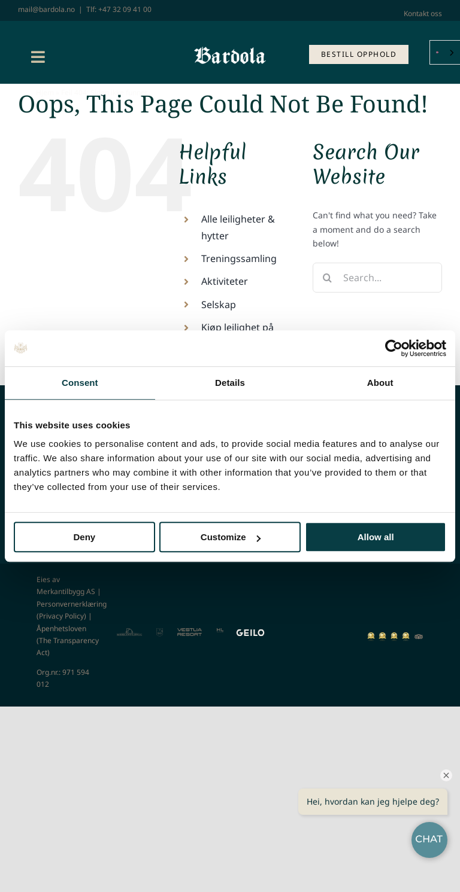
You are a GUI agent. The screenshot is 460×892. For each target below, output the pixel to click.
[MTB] (129, 632)
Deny (84, 537)
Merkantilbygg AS (66, 591)
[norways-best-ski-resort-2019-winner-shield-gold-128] (371, 636)
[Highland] (220, 632)
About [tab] (380, 382)
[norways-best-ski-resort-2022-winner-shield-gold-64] (406, 636)
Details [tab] (230, 382)
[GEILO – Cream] (250, 632)
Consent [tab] (80, 382)
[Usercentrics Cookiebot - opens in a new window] (393, 348)
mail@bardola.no (46, 9)
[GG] (159, 632)
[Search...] (377, 278)
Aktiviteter (224, 281)
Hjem (45, 92)
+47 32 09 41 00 (125, 9)
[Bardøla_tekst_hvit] (230, 50)
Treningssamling (239, 258)
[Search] (328, 278)
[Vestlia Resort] (189, 632)
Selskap (218, 304)
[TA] (418, 635)
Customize (231, 537)
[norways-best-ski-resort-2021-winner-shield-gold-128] (394, 636)
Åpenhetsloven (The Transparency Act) (68, 640)
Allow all (376, 537)
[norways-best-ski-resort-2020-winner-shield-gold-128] (382, 636)
